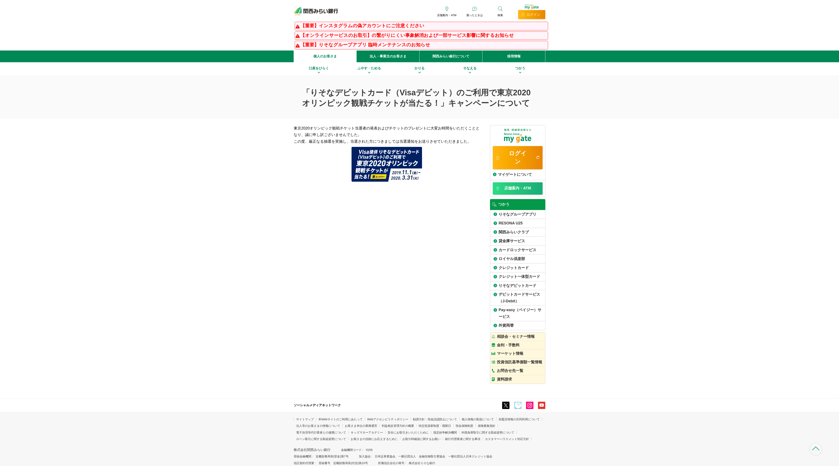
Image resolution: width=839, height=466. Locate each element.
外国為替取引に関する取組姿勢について (487, 432)
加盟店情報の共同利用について (519, 419)
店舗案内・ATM (446, 15)
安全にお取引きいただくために (408, 432)
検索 (500, 15)
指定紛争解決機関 (445, 432)
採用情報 (514, 56)
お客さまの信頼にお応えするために (374, 439)
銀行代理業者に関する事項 (462, 439)
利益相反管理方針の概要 (398, 425)
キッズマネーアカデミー (367, 432)
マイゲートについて (515, 174)
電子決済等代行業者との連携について (321, 432)
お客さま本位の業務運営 (361, 425)
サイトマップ (305, 419)
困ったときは (474, 15)
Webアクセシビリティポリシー (388, 419)
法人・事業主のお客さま (388, 56)
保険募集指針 (486, 425)
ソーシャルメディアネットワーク (317, 405)
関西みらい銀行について (451, 56)
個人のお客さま (325, 56)
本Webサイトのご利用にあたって (340, 419)
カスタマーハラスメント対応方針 (507, 439)
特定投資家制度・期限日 (435, 425)
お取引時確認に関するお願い (421, 439)
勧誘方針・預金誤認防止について (435, 419)
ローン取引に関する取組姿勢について (321, 439)
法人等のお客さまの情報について (318, 425)
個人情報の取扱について (478, 419)
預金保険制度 (464, 425)
